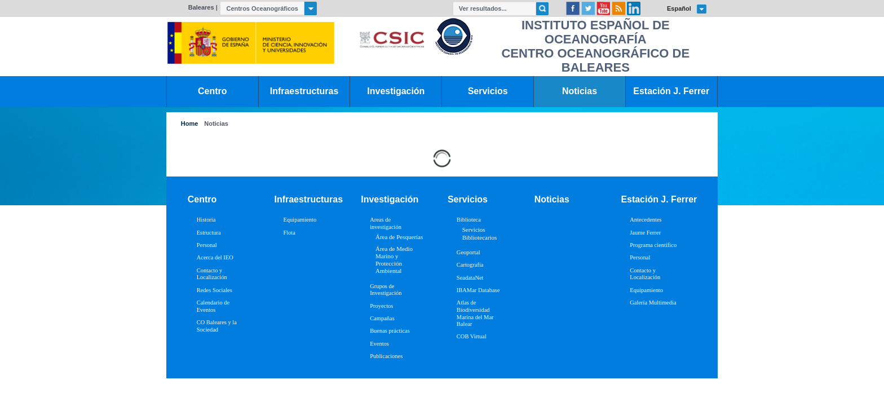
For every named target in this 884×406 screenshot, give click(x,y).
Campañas (382, 318)
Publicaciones (386, 356)
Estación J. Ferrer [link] (671, 91)
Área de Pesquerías (399, 236)
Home (189, 124)
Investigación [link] (396, 91)
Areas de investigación (385, 223)
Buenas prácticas (390, 331)
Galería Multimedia (653, 302)
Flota (289, 233)
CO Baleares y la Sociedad (217, 326)
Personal (207, 245)
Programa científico (653, 245)
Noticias (216, 124)
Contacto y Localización (212, 274)
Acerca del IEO (215, 257)
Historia (206, 220)
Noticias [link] (579, 91)
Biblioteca (469, 220)
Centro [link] (212, 91)
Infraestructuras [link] (304, 91)
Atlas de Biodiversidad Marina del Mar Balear (475, 313)
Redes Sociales (214, 290)
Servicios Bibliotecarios (479, 233)
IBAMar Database (478, 290)
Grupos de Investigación (385, 290)
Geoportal (468, 252)
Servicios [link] (488, 91)
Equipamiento (299, 220)
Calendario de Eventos (213, 306)
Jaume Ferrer (645, 233)
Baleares (201, 7)
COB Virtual (472, 336)
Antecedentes (645, 220)
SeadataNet (470, 278)
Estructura (209, 233)
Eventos (379, 344)
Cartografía (470, 265)
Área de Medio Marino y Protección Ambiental (394, 260)
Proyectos (381, 306)
